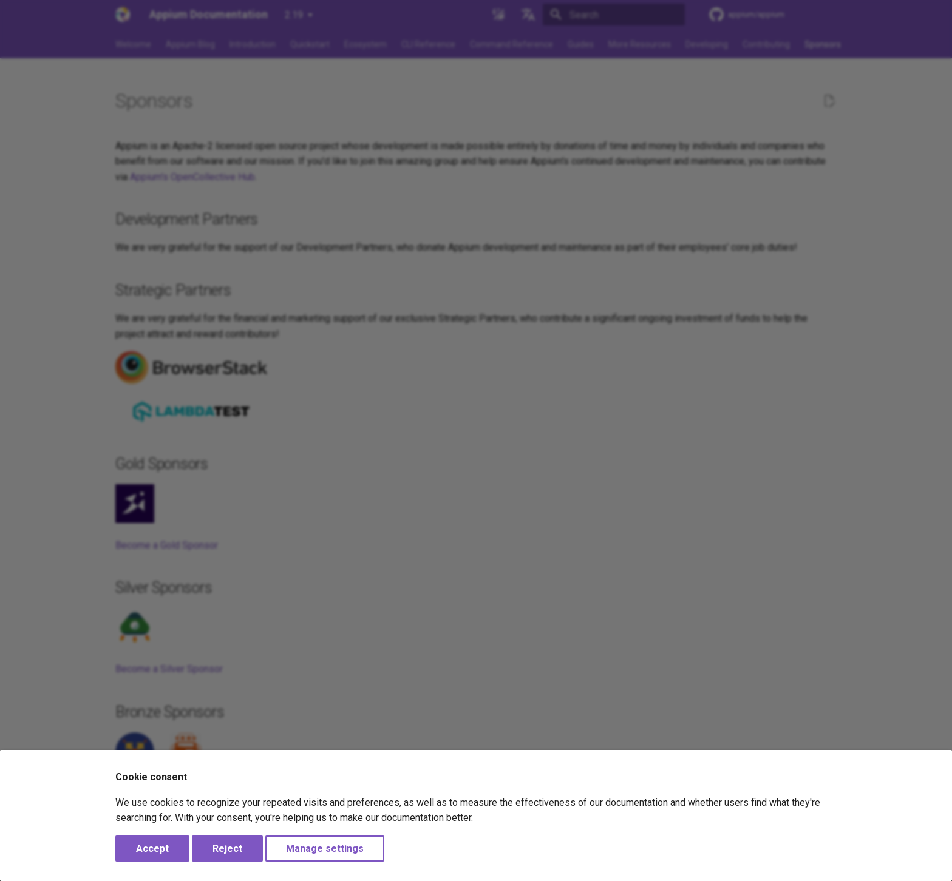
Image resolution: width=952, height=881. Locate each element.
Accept (152, 848)
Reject (227, 848)
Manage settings (325, 848)
